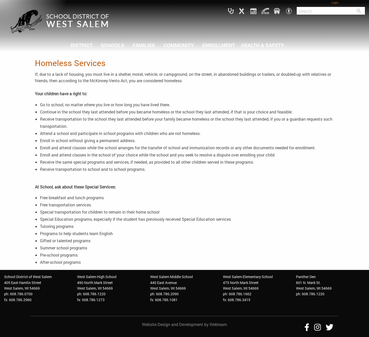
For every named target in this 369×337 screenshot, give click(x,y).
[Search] (325, 11)
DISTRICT (81, 45)
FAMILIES (144, 45)
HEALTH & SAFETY (262, 45)
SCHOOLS (112, 45)
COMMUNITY (178, 45)
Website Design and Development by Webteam (184, 324)
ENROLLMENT (218, 45)
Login (334, 2)
